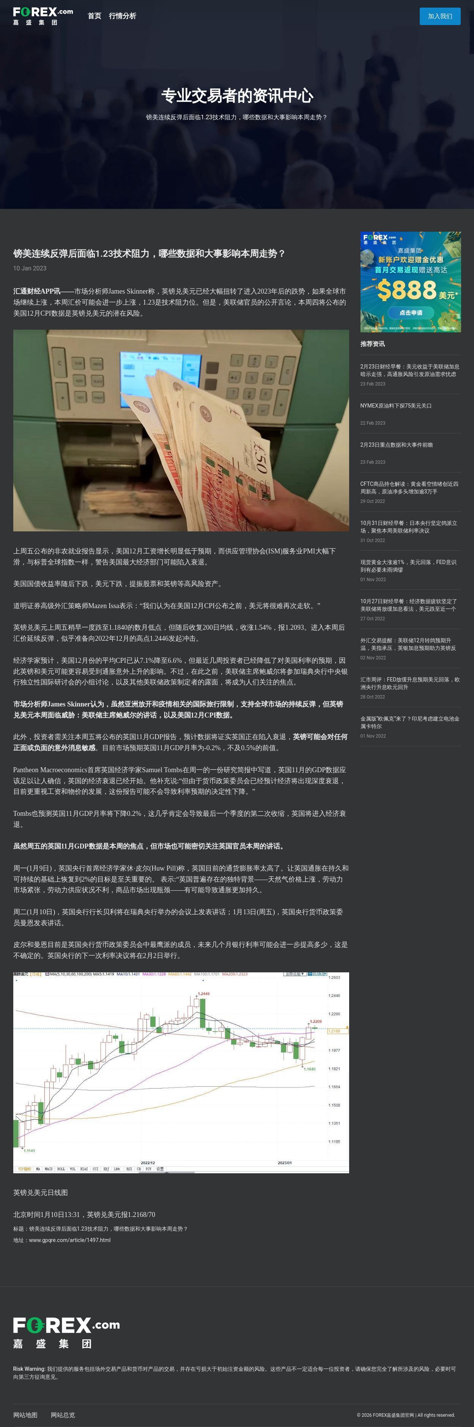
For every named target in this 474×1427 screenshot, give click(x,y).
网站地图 (25, 1415)
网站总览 (63, 1415)
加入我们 (440, 16)
